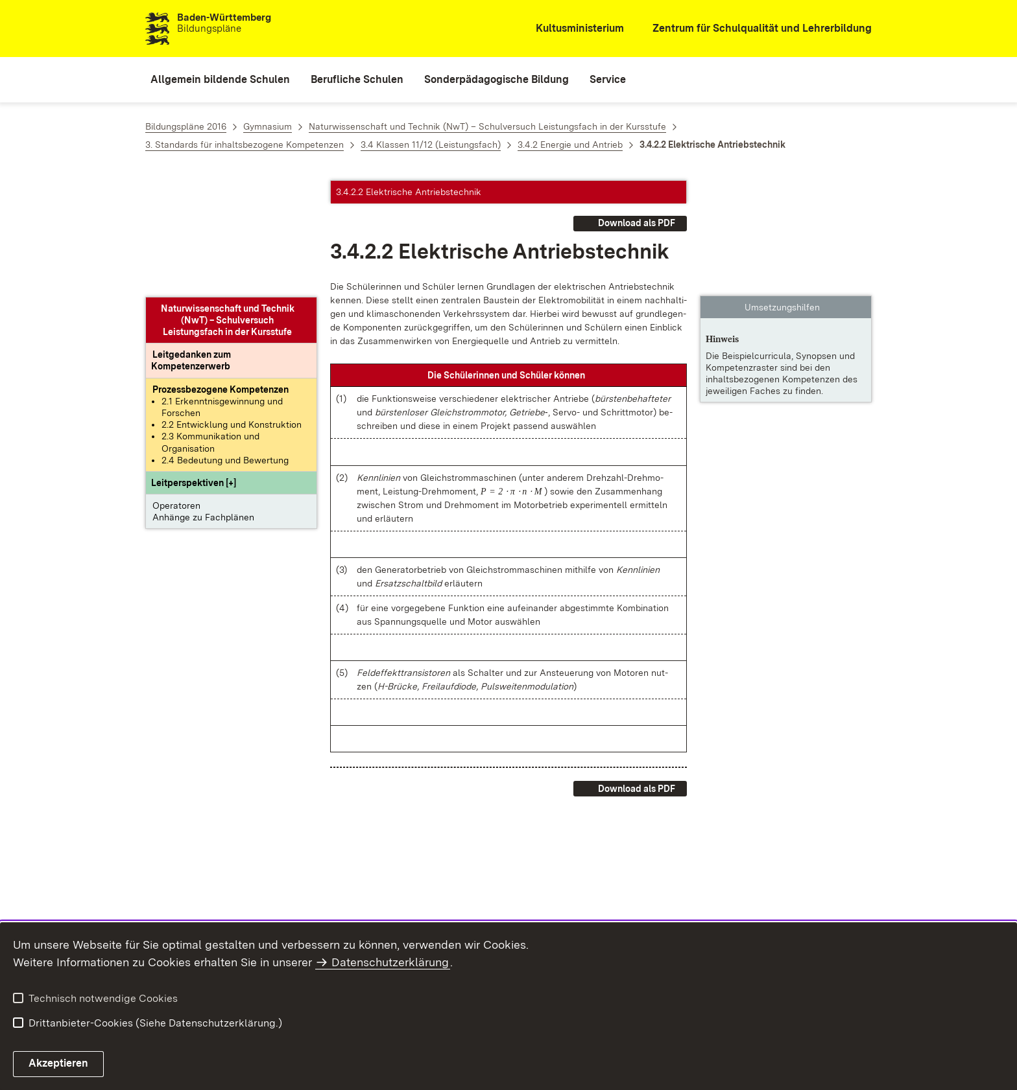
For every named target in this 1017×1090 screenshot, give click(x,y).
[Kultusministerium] (571, 29)
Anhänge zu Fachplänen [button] (203, 401)
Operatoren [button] (176, 389)
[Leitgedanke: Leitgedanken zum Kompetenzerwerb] (191, 244)
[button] (193, 367)
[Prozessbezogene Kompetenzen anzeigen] (220, 273)
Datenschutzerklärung (390, 962)
